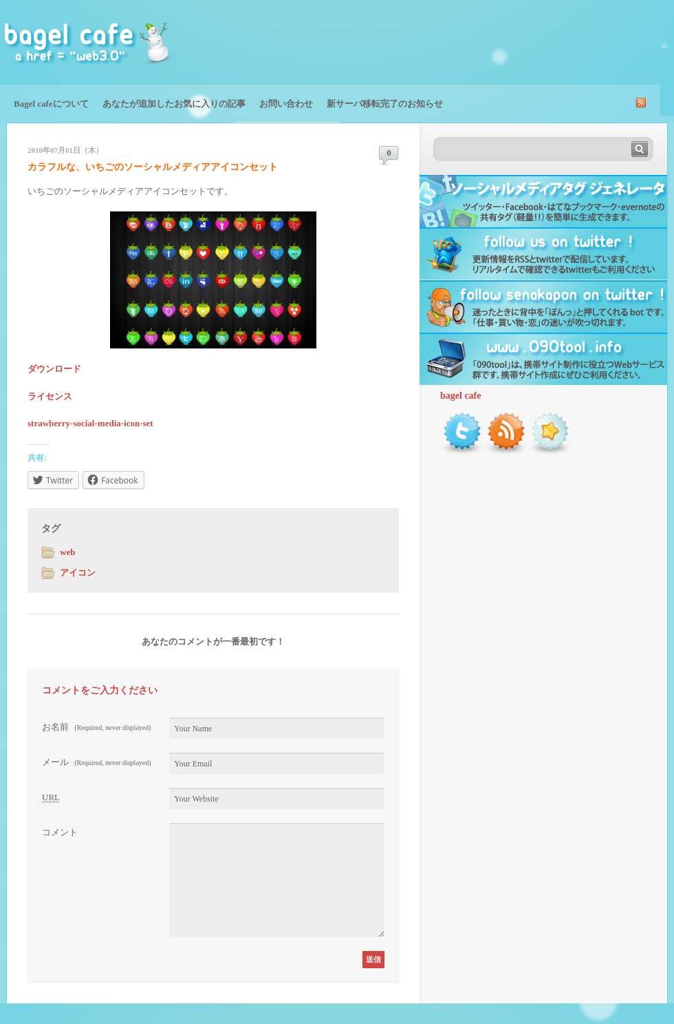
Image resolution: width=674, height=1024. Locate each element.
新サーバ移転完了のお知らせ (385, 103)
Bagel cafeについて (51, 103)
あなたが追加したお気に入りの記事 (174, 103)
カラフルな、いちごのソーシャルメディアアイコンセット (153, 167)
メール (96, 762)
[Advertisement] (513, 41)
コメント (60, 832)
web (67, 552)
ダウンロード (54, 369)
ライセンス (50, 396)
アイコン (78, 572)
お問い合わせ (286, 103)
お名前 (96, 727)
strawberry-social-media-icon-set (90, 423)
